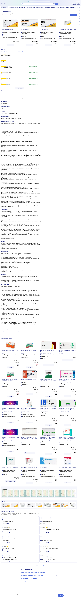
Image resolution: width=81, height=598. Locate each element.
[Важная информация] (79, 19)
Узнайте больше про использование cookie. (25, 596)
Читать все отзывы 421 (19, 88)
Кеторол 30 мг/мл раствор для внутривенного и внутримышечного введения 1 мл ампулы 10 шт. (67, 409)
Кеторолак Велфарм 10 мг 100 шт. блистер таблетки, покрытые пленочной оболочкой (10, 351)
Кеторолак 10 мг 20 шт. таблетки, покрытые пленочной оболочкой (67, 380)
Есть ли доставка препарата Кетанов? (39, 578)
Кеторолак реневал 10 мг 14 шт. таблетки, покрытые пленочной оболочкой (29, 351)
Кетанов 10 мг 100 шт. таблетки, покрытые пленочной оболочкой (48, 28)
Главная (2, 9)
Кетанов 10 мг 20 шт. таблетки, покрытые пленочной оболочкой (28, 28)
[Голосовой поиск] (53, 4)
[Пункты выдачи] (79, 21)
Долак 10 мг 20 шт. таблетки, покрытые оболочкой (47, 351)
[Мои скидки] (79, 10)
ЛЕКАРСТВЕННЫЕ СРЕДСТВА (7, 9)
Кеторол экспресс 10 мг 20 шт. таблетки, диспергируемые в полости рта (47, 438)
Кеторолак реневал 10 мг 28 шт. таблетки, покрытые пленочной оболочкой (9, 380)
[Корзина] (78, 4)
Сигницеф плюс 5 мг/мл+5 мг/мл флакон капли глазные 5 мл (28, 409)
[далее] (74, 493)
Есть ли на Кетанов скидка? (39, 581)
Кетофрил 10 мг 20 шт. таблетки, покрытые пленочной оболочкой (48, 466)
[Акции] (73, 4)
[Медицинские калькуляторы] (79, 16)
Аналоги (73, 15)
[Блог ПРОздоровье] (79, 13)
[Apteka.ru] (4, 3)
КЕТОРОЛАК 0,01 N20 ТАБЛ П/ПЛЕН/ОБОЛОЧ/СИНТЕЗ (67, 351)
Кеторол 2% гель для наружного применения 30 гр (10, 409)
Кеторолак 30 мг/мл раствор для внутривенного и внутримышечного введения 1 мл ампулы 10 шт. (48, 380)
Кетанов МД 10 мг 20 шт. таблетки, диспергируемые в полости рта (8, 28)
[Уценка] (75, 4)
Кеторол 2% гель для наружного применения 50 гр (10, 438)
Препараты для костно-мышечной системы (17, 9)
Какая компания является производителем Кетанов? (39, 575)
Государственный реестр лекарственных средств (11, 331)
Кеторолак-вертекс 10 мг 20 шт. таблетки (28, 379)
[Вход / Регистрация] (79, 7)
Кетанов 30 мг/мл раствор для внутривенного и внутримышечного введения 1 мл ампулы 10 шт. (67, 28)
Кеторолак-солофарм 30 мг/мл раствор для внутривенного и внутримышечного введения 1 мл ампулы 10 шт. (29, 438)
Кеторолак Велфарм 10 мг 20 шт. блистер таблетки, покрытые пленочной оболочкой (29, 466)
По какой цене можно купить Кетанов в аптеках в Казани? (39, 572)
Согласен (61, 595)
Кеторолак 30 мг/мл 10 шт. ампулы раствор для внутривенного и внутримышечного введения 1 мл (67, 438)
